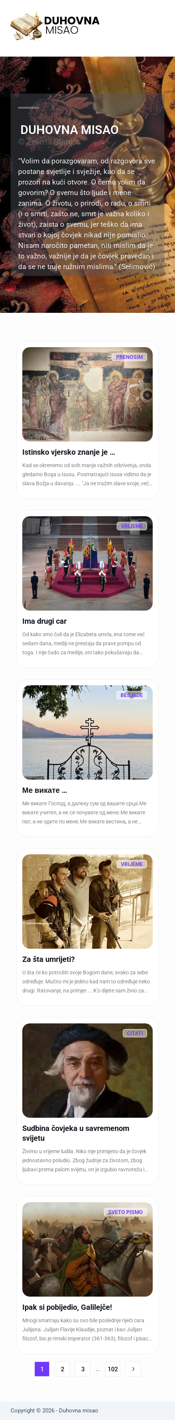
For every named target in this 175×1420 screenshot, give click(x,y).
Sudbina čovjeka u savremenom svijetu (75, 1133)
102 (113, 1369)
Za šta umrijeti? (48, 959)
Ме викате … (44, 790)
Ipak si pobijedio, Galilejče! (67, 1307)
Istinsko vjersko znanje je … (68, 452)
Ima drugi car (44, 621)
